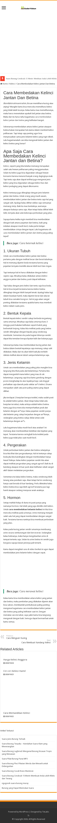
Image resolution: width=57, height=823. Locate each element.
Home (4, 84)
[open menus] (4, 8)
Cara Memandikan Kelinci (16, 713)
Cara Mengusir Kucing (22, 637)
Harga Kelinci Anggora (15, 659)
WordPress (24, 812)
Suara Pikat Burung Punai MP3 (15, 759)
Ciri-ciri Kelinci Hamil (14, 671)
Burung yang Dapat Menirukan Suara (18, 788)
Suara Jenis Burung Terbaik (13, 739)
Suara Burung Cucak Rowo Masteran (20, 78)
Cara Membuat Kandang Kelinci (35, 641)
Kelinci (12, 84)
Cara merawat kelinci (31, 591)
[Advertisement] (28, 44)
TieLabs (45, 812)
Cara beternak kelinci (31, 243)
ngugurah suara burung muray (15, 783)
